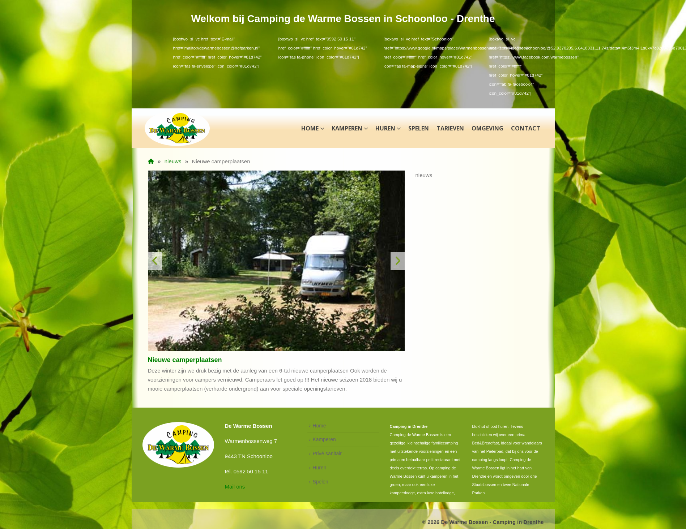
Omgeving (487, 128)
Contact (525, 128)
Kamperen (347, 128)
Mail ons (235, 486)
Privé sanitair (327, 453)
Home (310, 128)
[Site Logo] (177, 128)
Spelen (418, 128)
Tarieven (450, 128)
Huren (385, 128)
